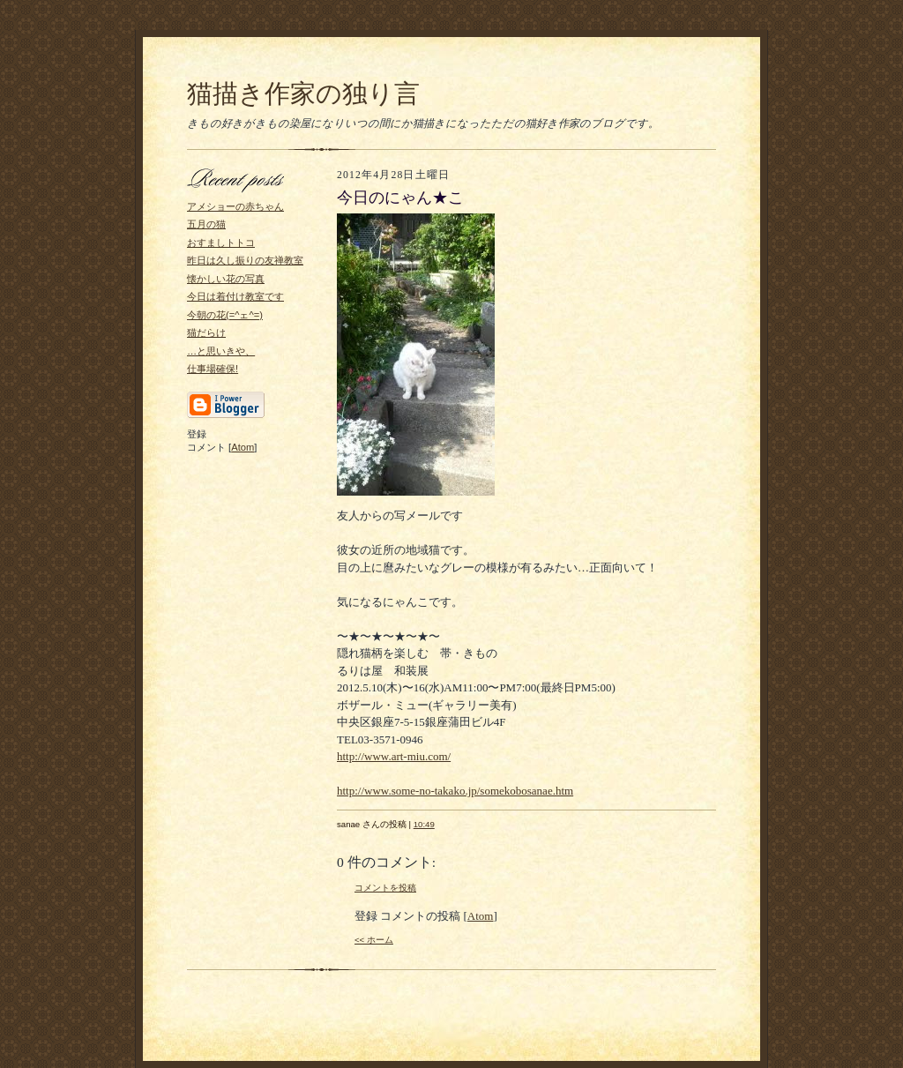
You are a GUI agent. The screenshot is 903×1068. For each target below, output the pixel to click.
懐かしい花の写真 (226, 278)
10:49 (424, 824)
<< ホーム (373, 940)
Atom (242, 447)
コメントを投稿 (385, 887)
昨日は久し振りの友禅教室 (245, 260)
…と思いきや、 (221, 351)
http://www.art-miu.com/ (394, 756)
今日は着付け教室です (235, 296)
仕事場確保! (212, 368)
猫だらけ (206, 332)
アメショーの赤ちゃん (235, 206)
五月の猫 (206, 224)
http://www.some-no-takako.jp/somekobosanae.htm (455, 790)
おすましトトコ (221, 242)
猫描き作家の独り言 (303, 93)
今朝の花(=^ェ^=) (225, 315)
